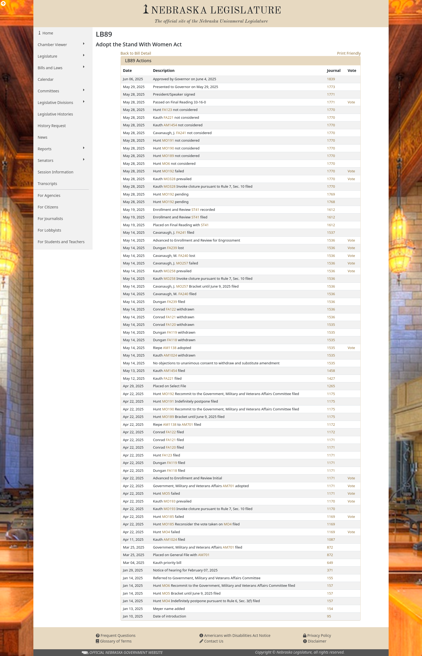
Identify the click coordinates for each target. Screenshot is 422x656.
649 (330, 562)
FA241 (181, 132)
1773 (331, 86)
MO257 (182, 263)
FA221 (169, 117)
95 (329, 616)
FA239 (172, 247)
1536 (331, 240)
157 (330, 585)
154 (330, 608)
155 (330, 577)
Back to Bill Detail (136, 53)
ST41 (195, 209)
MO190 (168, 148)
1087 (331, 539)
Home (47, 33)
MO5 (166, 493)
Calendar (46, 79)
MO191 (168, 140)
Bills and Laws (61, 67)
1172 (331, 424)
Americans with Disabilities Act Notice (234, 635)
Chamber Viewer (61, 44)
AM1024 (170, 355)
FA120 (171, 324)
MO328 (169, 178)
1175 (331, 393)
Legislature (61, 56)
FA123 (167, 109)
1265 (331, 385)
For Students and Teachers (61, 241)
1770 (331, 109)
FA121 (171, 317)
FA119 (172, 332)
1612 (331, 209)
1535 (331, 324)
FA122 (171, 309)
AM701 (187, 424)
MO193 (169, 501)
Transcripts (47, 183)
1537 (331, 232)
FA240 (183, 255)
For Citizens (48, 207)
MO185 (168, 516)
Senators (61, 160)
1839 (331, 78)
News (42, 137)
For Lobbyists (49, 230)
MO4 (227, 524)
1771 (331, 94)
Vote (351, 102)
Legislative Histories (55, 114)
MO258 (169, 270)
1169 (331, 516)
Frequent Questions (116, 635)
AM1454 (170, 125)
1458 (331, 370)
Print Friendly (349, 53)
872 (330, 547)
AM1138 (170, 347)
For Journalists (50, 218)
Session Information (55, 172)
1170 (331, 501)
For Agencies (49, 195)
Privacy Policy (317, 635)
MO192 (168, 171)
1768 (331, 201)
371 (330, 570)
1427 (331, 378)
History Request (52, 125)
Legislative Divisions (61, 102)
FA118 (172, 339)
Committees (61, 90)
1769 (331, 194)
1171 (331, 439)
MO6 (166, 163)
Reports (61, 148)
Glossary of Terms (114, 641)
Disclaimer (314, 641)
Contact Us (211, 641)
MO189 (168, 155)
